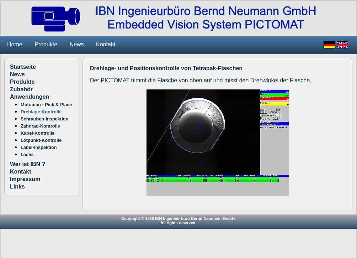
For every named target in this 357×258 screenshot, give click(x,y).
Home (14, 44)
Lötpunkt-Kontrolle (41, 140)
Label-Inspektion (39, 147)
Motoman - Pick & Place (46, 104)
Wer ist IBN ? (27, 164)
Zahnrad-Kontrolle (40, 126)
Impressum (25, 179)
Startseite (23, 67)
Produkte (45, 44)
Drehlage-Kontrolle (41, 111)
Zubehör (21, 89)
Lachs (27, 154)
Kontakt (105, 44)
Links (17, 187)
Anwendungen (29, 97)
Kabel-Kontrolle (37, 133)
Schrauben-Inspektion (44, 119)
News (77, 44)
